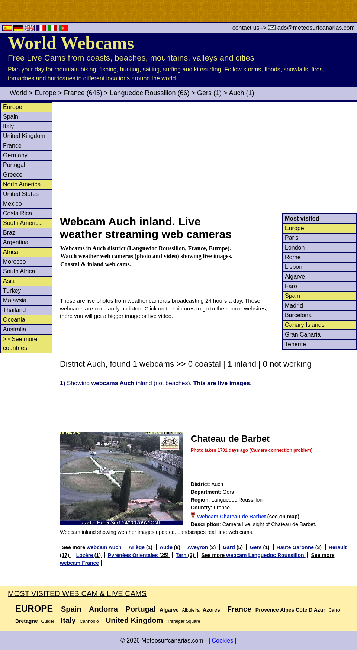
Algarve (295, 276)
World (18, 93)
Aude (167, 547)
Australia (14, 329)
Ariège (137, 547)
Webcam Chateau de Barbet (231, 516)
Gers (204, 93)
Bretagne (26, 621)
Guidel (47, 621)
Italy (8, 126)
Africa (10, 252)
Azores (211, 610)
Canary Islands (305, 325)
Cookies (222, 640)
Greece (12, 174)
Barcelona (298, 315)
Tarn (182, 555)
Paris (291, 238)
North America (22, 184)
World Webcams (71, 43)
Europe (45, 93)
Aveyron (198, 547)
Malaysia (14, 300)
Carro (334, 610)
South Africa (19, 271)
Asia (9, 281)
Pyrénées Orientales (134, 555)
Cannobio (89, 621)
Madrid (294, 305)
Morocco (14, 261)
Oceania (14, 319)
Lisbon (293, 267)
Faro (291, 286)
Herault (338, 547)
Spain (10, 116)
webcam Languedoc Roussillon (265, 555)
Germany (15, 155)
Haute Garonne (296, 547)
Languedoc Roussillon (143, 93)
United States (21, 194)
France (74, 93)
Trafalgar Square (183, 621)
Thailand (14, 310)
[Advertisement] (208, 158)
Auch (236, 93)
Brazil (10, 232)
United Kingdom (24, 136)
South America (22, 223)
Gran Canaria (303, 334)
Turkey (12, 290)
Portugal (14, 165)
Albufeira (190, 610)
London (295, 247)
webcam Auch (105, 547)
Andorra (103, 609)
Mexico (12, 203)
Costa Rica (17, 213)
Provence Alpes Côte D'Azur (290, 610)
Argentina (16, 242)
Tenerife (295, 344)
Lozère (85, 555)
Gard (230, 547)
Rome (293, 257)
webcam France (79, 563)
